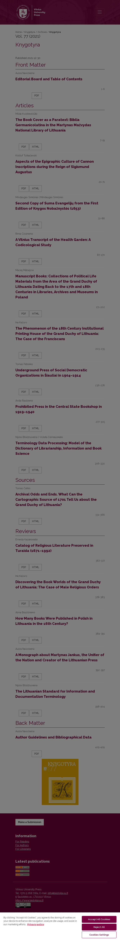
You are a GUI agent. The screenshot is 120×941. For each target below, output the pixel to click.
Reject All (99, 927)
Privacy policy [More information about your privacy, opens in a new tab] (35, 924)
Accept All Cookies (99, 919)
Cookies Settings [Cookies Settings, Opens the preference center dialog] (99, 934)
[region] (60, 926)
